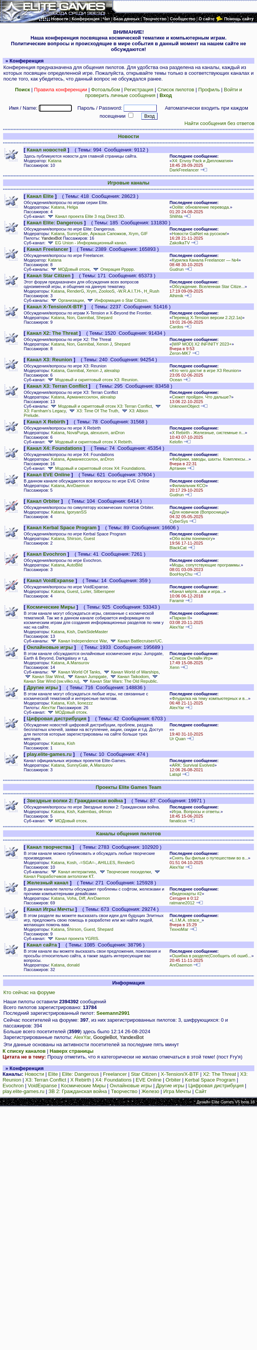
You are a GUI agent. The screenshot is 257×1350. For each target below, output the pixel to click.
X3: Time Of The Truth (93, 410)
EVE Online (148, 1080)
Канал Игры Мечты (50, 909)
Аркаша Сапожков (108, 233)
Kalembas (87, 811)
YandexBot (51, 238)
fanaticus (177, 820)
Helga (72, 207)
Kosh (71, 862)
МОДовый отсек (70, 269)
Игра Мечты (177, 1091)
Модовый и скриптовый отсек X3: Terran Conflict (101, 406)
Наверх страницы (71, 1051)
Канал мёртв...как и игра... (197, 591)
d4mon (105, 811)
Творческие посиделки (124, 871)
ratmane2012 (181, 903)
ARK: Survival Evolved (193, 765)
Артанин (177, 468)
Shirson (74, 538)
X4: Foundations (113, 1080)
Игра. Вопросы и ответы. (196, 811)
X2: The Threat (219, 1074)
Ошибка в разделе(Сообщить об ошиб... (211, 955)
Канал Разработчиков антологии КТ (93, 875)
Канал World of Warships (131, 672)
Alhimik (176, 295)
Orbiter (173, 1080)
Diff (82, 898)
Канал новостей (46, 150)
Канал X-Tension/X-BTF (55, 307)
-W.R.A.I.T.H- (129, 291)
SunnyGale (77, 233)
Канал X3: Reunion (49, 359)
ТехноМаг (178, 929)
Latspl (175, 774)
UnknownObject (184, 406)
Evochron (13, 1085)
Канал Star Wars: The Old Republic (119, 681)
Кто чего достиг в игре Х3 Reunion (205, 370)
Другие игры (42, 687)
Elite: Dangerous (80, 1074)
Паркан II (181, 618)
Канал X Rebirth (46, 422)
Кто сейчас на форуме (29, 992)
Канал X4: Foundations (54, 448)
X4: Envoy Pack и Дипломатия (201, 160)
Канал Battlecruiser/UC (135, 641)
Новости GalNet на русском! (199, 233)
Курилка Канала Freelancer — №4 (205, 260)
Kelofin (175, 442)
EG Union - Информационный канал (86, 242)
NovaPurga (77, 432)
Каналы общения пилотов (128, 833)
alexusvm (99, 432)
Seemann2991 (113, 1013)
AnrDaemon (77, 485)
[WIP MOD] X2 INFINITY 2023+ (201, 344)
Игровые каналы (128, 183)
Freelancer (115, 1074)
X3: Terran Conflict (45, 1080)
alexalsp (112, 370)
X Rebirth (80, 1080)
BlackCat (177, 547)
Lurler (86, 591)
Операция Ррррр (113, 269)
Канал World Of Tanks (75, 672)
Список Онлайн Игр (191, 658)
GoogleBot (105, 1037)
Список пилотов (176, 89)
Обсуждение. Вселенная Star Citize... (208, 286)
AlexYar (176, 627)
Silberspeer (104, 591)
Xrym (133, 233)
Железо (150, 1091)
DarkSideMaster (93, 631)
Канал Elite (40, 196)
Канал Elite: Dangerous (55, 223)
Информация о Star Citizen (116, 300)
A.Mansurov (77, 662)
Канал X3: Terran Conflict (57, 386)
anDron (117, 432)
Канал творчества (49, 847)
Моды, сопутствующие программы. (206, 565)
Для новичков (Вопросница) (199, 512)
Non (71, 317)
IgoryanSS (77, 512)
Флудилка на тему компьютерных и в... (210, 698)
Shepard (104, 317)
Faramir (176, 600)
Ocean (175, 379)
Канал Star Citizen (49, 275)
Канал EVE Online (48, 474)
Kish (71, 631)
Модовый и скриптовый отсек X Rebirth (88, 442)
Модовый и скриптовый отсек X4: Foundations (95, 468)
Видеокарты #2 (187, 893)
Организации (67, 300)
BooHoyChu (180, 574)
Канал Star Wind (44, 676)
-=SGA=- (87, 862)
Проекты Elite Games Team (128, 787)
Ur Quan (177, 738)
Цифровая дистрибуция (56, 718)
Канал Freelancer (47, 249)
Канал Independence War (78, 641)
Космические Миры (51, 607)
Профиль (209, 89)
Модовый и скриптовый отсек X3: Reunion (91, 379)
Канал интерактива (73, 871)
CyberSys (178, 521)
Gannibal (85, 317)
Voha (71, 898)
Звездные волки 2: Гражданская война (75, 800)
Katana (54, 160)
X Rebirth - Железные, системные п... (208, 432)
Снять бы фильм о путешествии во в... (210, 858)
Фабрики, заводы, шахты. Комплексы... (210, 459)
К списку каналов (24, 1051)
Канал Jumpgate (86, 676)
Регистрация (138, 89)
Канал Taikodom (129, 676)
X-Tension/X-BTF (180, 1074)
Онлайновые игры (50, 647)
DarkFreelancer (184, 170)
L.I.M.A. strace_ (186, 920)
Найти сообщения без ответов (219, 123)
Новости (128, 136)
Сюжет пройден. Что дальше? (201, 397)
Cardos (176, 326)
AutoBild (74, 565)
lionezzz (85, 703)
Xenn (174, 667)
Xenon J (104, 344)
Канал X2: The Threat (52, 333)
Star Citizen (144, 1074)
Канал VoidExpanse (50, 580)
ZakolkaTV (179, 242)
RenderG (75, 291)
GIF (144, 233)
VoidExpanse (42, 1085)
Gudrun (176, 269)
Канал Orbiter (43, 501)
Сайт (201, 1091)
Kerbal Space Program (210, 1080)
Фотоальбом (105, 89)
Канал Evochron (46, 554)
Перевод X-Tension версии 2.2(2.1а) (207, 317)
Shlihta (175, 216)
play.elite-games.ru (49, 754)
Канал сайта (42, 945)
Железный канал (47, 883)
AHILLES (106, 862)
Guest (89, 538)
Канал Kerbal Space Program (62, 527)
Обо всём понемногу (192, 538)
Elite (53, 1074)
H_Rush (151, 291)
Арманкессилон (82, 397)
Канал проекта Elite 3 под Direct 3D (85, 216)
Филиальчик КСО (188, 485)
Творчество (124, 1091)
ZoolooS (106, 291)
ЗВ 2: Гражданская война (77, 1091)
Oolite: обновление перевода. (201, 207)
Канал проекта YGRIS (72, 938)
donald (73, 965)
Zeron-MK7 (180, 353)
